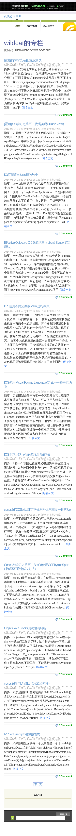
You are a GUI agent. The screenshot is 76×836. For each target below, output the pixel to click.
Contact (32, 26)
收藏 (58, 65)
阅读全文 (27, 107)
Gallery (48, 26)
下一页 (38, 784)
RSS (69, 26)
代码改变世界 (12, 16)
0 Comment (65, 115)
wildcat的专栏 (23, 43)
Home (17, 26)
